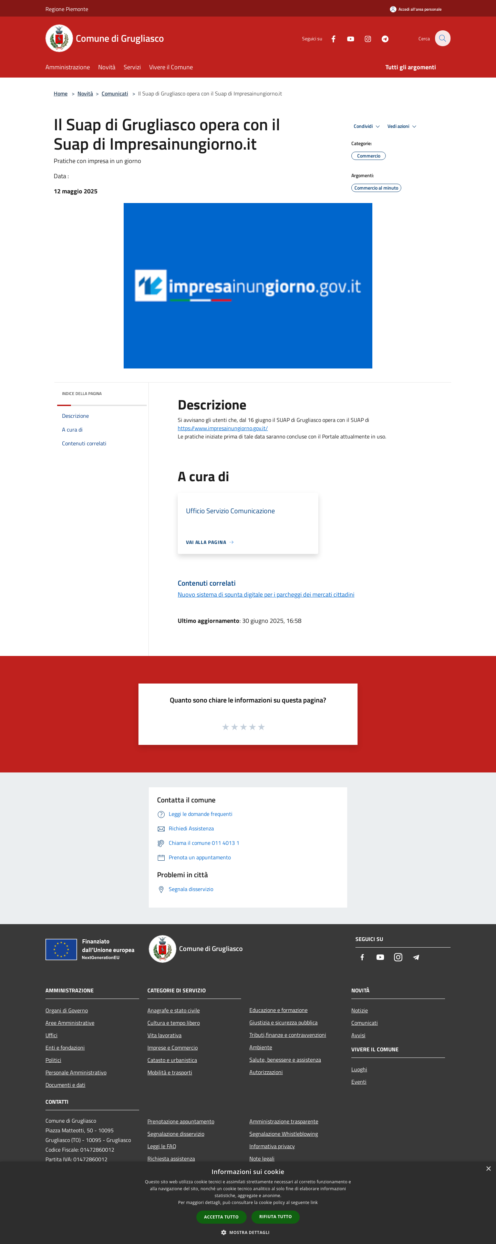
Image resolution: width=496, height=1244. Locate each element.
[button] (248, 1232)
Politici (53, 1060)
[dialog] (248, 1203)
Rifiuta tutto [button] (275, 1217)
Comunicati (115, 93)
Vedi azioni (403, 126)
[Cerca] (442, 38)
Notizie (359, 1010)
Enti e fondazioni (65, 1047)
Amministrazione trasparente (283, 1121)
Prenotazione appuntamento (180, 1121)
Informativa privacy (272, 1146)
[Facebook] (329, 38)
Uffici (51, 1035)
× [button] (488, 1169)
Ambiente (260, 1047)
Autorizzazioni (266, 1072)
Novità (85, 93)
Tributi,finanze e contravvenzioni (287, 1035)
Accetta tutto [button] (221, 1217)
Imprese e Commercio (172, 1047)
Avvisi (358, 1035)
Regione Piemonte (66, 9)
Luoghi (359, 1069)
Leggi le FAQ (161, 1146)
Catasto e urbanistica (172, 1060)
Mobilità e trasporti (169, 1072)
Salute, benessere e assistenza (285, 1059)
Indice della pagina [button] (82, 393)
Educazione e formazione (278, 1010)
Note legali (262, 1158)
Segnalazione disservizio (175, 1134)
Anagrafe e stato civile (173, 1010)
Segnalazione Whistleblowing (283, 1134)
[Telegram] (381, 38)
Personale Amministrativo (75, 1072)
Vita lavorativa (164, 1035)
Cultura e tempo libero (173, 1023)
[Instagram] (364, 38)
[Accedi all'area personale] (416, 9)
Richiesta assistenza (171, 1158)
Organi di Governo (66, 1010)
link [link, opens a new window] (314, 1202)
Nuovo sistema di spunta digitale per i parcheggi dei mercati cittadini (266, 594)
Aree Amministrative (69, 1023)
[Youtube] (346, 38)
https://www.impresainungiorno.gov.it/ (223, 428)
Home (61, 93)
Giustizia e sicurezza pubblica (283, 1022)
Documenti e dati (65, 1085)
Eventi (358, 1082)
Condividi (368, 126)
